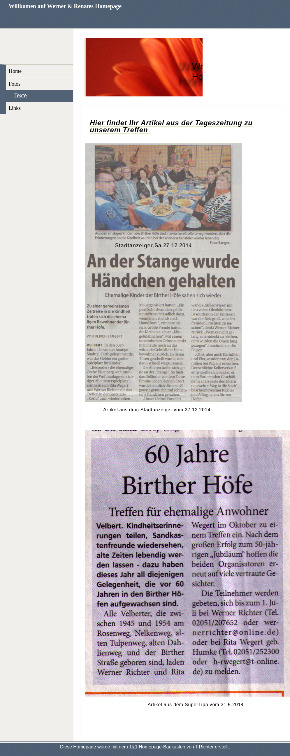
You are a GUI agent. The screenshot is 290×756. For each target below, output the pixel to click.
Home (15, 71)
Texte (20, 95)
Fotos (14, 84)
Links (15, 108)
